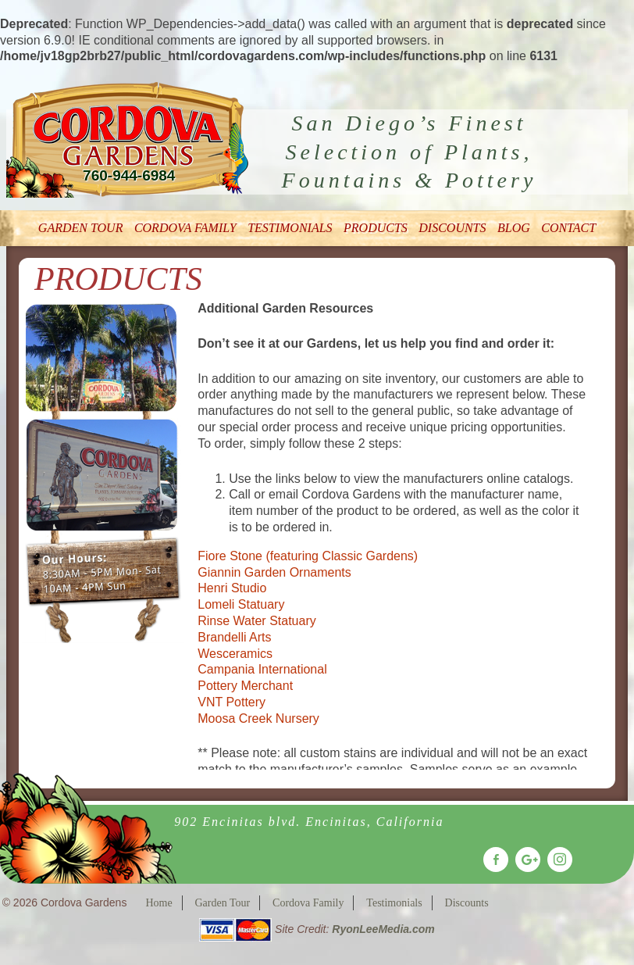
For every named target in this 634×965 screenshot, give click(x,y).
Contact (568, 227)
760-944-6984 (129, 175)
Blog (513, 227)
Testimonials (290, 227)
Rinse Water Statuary (256, 620)
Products (376, 227)
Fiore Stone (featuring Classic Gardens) (308, 556)
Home (158, 903)
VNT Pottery (231, 702)
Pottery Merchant (245, 685)
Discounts (452, 227)
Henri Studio (232, 588)
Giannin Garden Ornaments (274, 572)
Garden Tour (80, 227)
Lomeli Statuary (241, 604)
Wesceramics (235, 653)
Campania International (262, 669)
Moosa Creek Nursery (258, 718)
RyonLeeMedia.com (383, 929)
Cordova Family (185, 227)
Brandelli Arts (234, 637)
